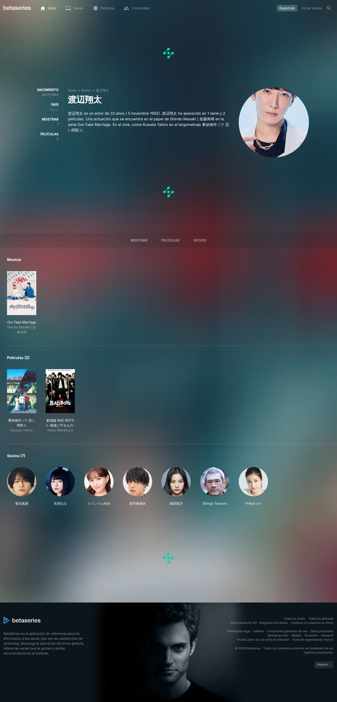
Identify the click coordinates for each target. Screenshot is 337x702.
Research (327, 635)
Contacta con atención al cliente (312, 623)
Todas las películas (320, 618)
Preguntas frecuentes (273, 623)
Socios (200, 240)
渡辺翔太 (102, 90)
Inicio (72, 90)
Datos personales (321, 631)
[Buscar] (329, 8)
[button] (21, 486)
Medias (296, 635)
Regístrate (287, 8)
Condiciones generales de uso (287, 631)
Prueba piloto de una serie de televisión (263, 639)
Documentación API (244, 623)
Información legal (238, 631)
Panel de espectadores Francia (313, 639)
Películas (170, 240)
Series (86, 90)
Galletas (258, 631)
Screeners (311, 635)
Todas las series (294, 618)
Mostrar (139, 240)
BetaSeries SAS (278, 635)
